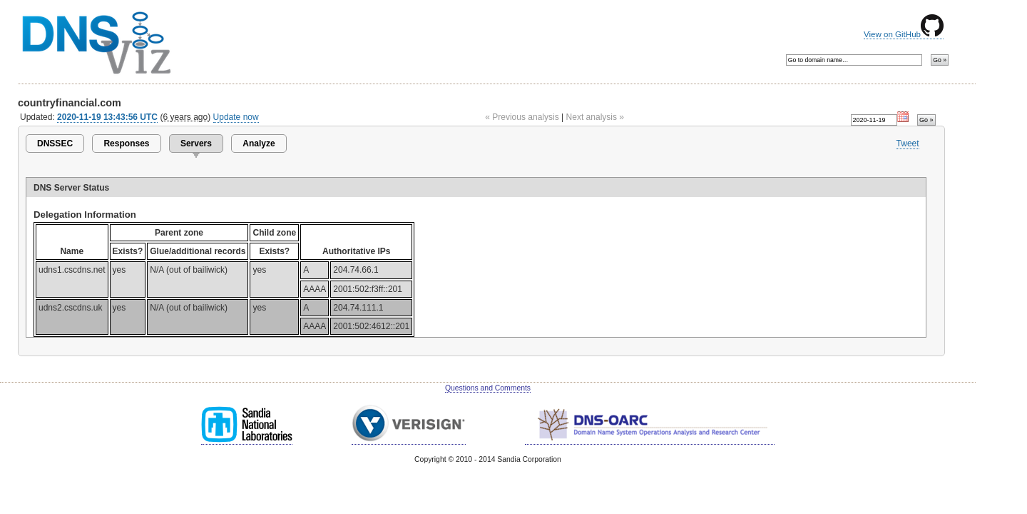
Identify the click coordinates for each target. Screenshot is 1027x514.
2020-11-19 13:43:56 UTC (107, 117)
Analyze (258, 143)
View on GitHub (904, 34)
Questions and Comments (488, 388)
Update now (236, 117)
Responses (126, 143)
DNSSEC (55, 143)
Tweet (907, 143)
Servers (196, 143)
